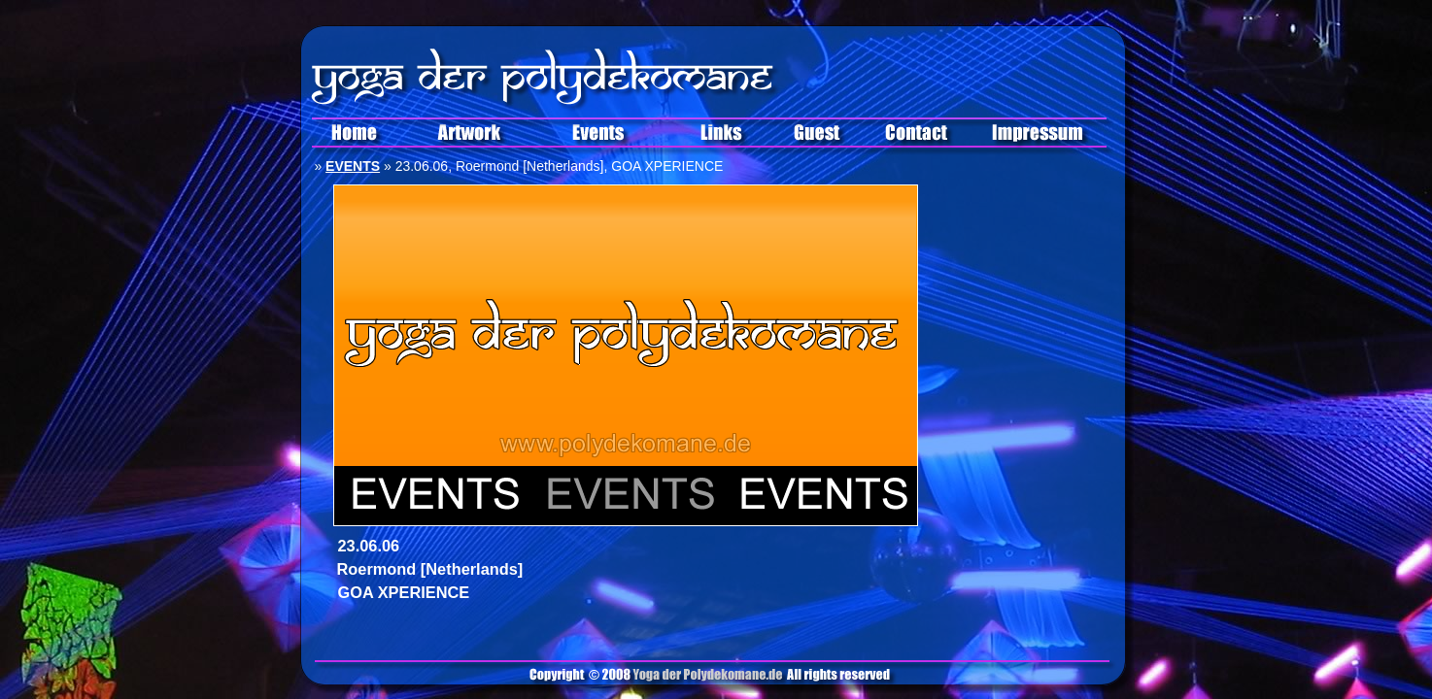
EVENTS (352, 166)
